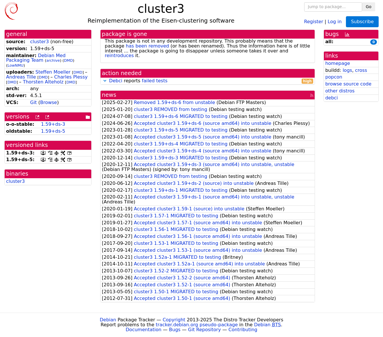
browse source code (348, 84)
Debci (116, 80)
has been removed (147, 46)
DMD (68, 60)
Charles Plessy (70, 77)
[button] (104, 80)
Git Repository (204, 329)
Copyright (174, 320)
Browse (48, 102)
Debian (108, 320)
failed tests (154, 80)
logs (347, 70)
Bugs (174, 329)
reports (207, 81)
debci (331, 98)
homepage (337, 63)
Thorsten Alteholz (43, 82)
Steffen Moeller (52, 72)
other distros (340, 91)
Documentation (143, 329)
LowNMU (15, 65)
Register (313, 21)
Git (33, 102)
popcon (333, 77)
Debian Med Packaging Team (36, 58)
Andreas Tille (21, 77)
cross (361, 70)
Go (368, 6)
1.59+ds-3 (53, 124)
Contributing (243, 329)
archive (53, 60)
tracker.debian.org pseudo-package (197, 324)
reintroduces (119, 55)
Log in (335, 21)
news (109, 95)
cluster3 (39, 41)
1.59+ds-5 (53, 131)
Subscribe (362, 21)
